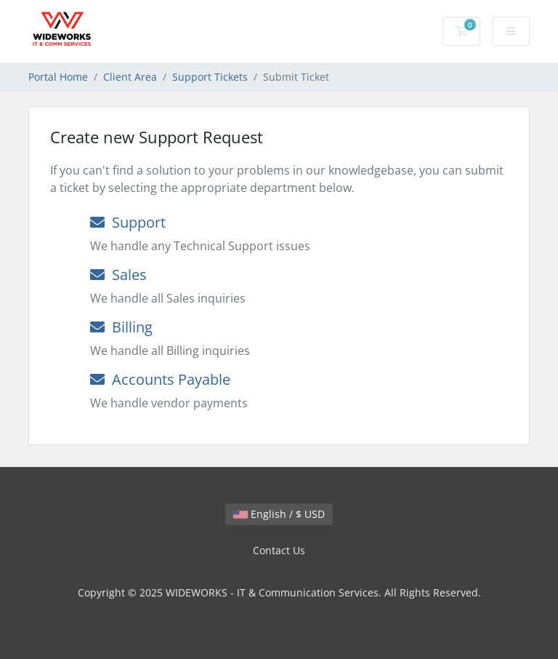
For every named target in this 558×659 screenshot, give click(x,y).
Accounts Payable (160, 379)
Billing (121, 327)
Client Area (130, 77)
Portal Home (58, 77)
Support (128, 222)
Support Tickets (210, 77)
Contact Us (279, 550)
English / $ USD (279, 514)
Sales (118, 274)
